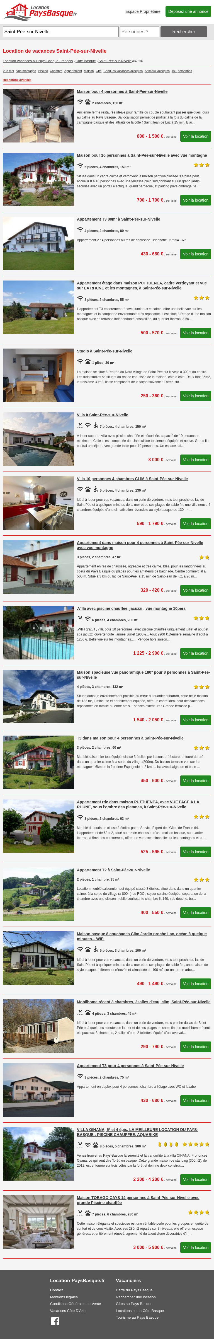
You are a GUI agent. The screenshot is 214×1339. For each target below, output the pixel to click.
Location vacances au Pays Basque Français (38, 61)
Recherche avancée (17, 79)
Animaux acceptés (157, 70)
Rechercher (183, 31)
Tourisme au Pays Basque (137, 1317)
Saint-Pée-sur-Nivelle (115, 61)
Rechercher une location (136, 1297)
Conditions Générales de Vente (75, 1304)
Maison (89, 70)
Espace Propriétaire (142, 11)
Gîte (99, 70)
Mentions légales (64, 1297)
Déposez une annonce (188, 11)
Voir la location (195, 136)
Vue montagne (26, 70)
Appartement (73, 70)
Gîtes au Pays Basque (134, 1304)
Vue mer (8, 70)
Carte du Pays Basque (134, 1290)
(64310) (137, 61)
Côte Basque (86, 61)
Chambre (56, 70)
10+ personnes (182, 70)
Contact (56, 1290)
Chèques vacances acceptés (123, 70)
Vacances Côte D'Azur (68, 1311)
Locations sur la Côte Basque (140, 1311)
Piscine (43, 70)
